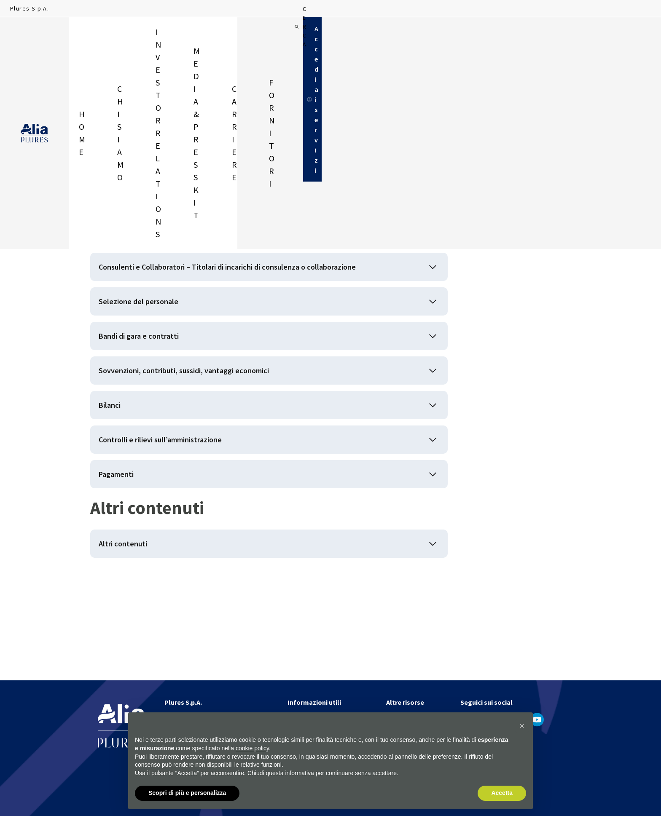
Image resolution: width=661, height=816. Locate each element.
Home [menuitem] (85, 33)
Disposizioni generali (145, 201)
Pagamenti (124, 557)
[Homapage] (34, 34)
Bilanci (115, 472)
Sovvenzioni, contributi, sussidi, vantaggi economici (213, 429)
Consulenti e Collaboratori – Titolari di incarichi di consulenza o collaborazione (238, 294)
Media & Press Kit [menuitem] (267, 33)
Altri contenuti (132, 634)
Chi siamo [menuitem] (126, 33)
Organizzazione (134, 244)
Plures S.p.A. (29, 8)
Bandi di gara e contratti (152, 386)
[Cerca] (555, 34)
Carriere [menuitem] (327, 33)
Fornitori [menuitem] (374, 33)
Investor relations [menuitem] (190, 33)
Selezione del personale (154, 344)
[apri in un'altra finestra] (467, 719)
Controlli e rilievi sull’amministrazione (183, 514)
